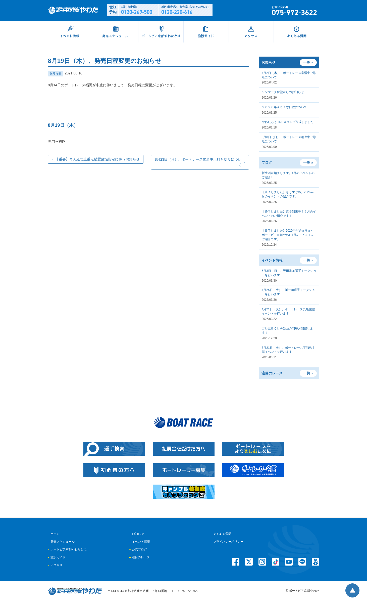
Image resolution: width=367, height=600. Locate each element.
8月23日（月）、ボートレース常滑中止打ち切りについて (198, 162)
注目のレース (141, 557)
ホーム (55, 534)
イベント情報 (141, 541)
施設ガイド (58, 557)
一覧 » (308, 162)
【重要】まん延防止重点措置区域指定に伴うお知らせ (97, 159)
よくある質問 (222, 534)
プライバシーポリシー (228, 541)
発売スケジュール (62, 541)
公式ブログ (139, 549)
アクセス (56, 565)
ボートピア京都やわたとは (68, 549)
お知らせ (55, 73)
